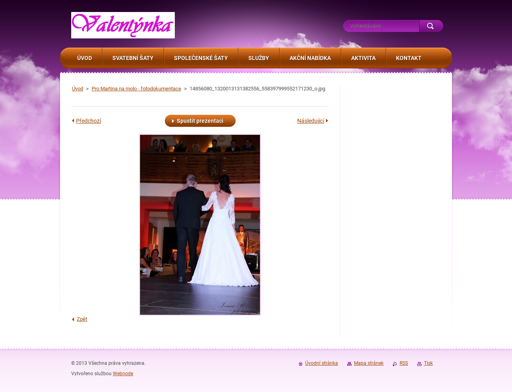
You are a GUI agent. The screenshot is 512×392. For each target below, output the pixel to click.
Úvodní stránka (321, 363)
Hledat (431, 26)
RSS (404, 363)
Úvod (77, 89)
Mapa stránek (369, 363)
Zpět (82, 319)
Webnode (123, 373)
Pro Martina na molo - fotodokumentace (136, 89)
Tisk (428, 363)
